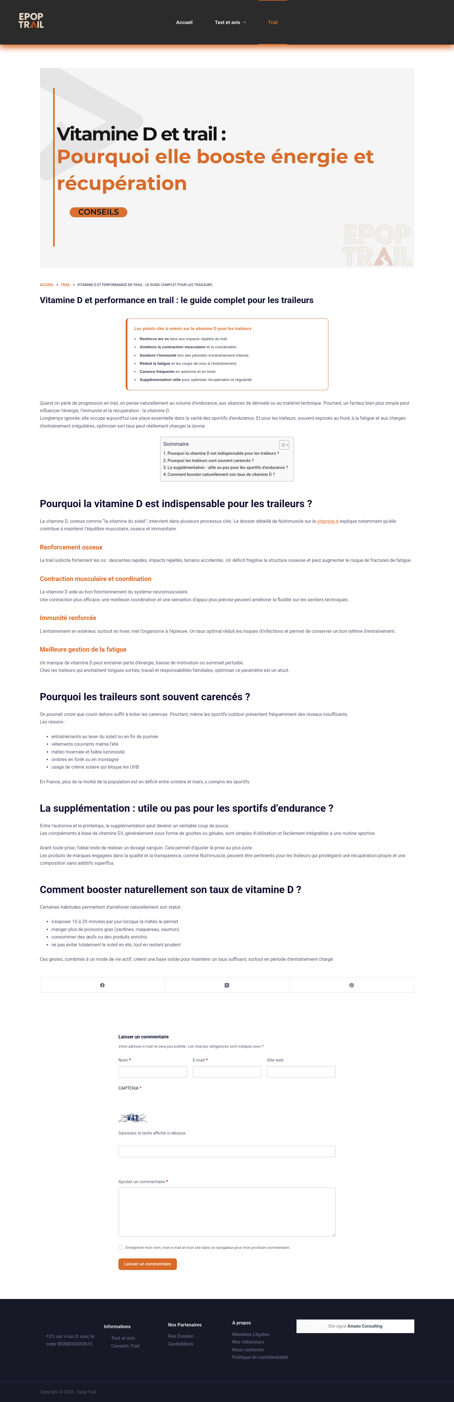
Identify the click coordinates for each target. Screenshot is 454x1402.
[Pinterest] (352, 985)
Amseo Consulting (364, 1326)
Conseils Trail (125, 1346)
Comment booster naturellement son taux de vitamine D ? (221, 474)
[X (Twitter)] (227, 985)
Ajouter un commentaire (143, 1181)
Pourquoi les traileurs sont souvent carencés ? (211, 460)
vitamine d (327, 521)
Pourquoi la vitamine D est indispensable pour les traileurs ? (223, 453)
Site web (275, 1060)
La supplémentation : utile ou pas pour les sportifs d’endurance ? (228, 467)
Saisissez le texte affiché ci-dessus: (152, 1133)
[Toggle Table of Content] (281, 445)
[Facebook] (102, 985)
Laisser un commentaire (147, 1264)
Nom (124, 1060)
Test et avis (231, 22)
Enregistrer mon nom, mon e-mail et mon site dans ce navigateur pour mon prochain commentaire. (208, 1247)
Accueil (184, 22)
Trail (273, 22)
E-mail (200, 1060)
